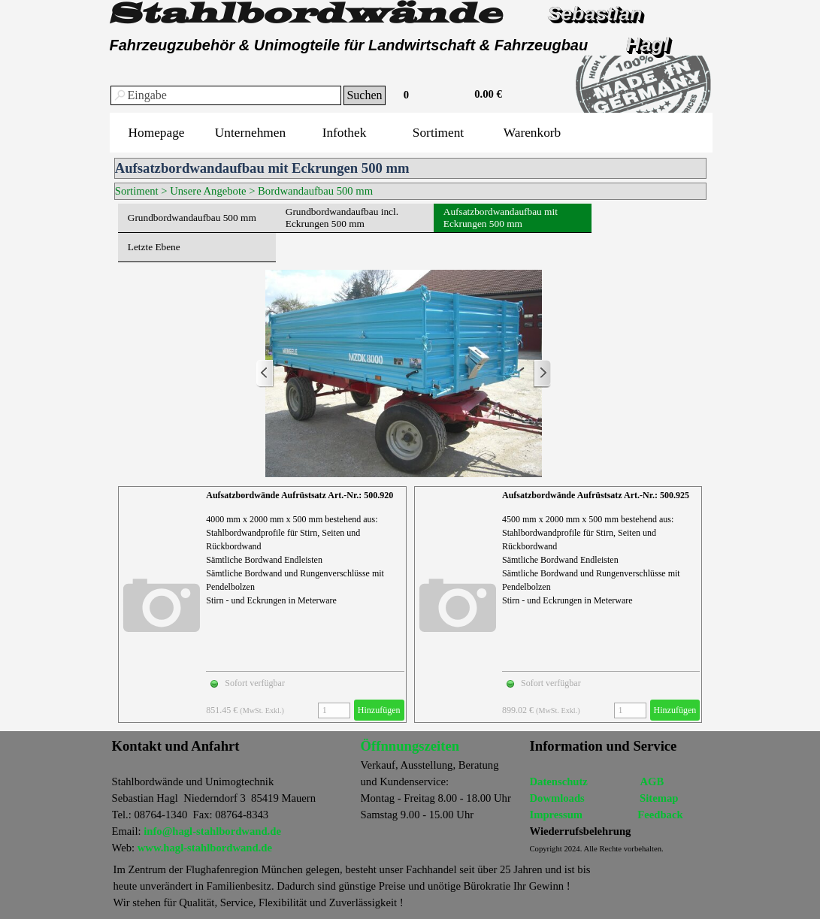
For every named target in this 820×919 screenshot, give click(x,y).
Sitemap (659, 798)
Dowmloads (557, 798)
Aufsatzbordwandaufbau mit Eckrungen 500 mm (500, 217)
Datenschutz (559, 781)
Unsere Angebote (208, 191)
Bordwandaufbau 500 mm (315, 191)
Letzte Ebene (154, 246)
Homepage (156, 132)
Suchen (364, 95)
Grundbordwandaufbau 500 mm (192, 217)
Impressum (556, 815)
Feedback (659, 815)
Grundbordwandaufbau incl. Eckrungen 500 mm (342, 217)
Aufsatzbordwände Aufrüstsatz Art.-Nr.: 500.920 (299, 495)
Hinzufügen (379, 710)
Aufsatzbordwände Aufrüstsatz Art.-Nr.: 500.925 (595, 495)
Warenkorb (532, 132)
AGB (652, 781)
